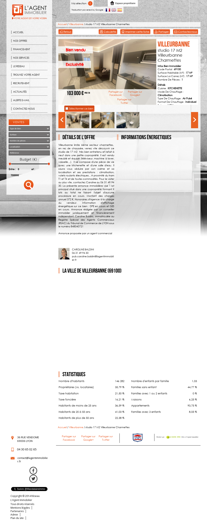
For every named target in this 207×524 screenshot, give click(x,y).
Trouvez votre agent (26, 74)
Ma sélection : (82, 3)
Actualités (20, 91)
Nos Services (21, 57)
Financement (21, 49)
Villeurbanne (76, 24)
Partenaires (17, 511)
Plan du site (17, 518)
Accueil (18, 32)
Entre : (12, 169)
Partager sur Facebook (116, 93)
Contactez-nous (24, 108)
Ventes (19, 122)
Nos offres (20, 40)
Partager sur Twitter (124, 101)
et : (33, 169)
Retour (65, 32)
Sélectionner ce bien (81, 108)
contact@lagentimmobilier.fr (32, 459)
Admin (14, 514)
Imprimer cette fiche (135, 32)
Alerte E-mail (21, 100)
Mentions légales (20, 507)
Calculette (108, 32)
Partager (162, 32)
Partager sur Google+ (135, 93)
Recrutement (21, 83)
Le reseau (19, 66)
